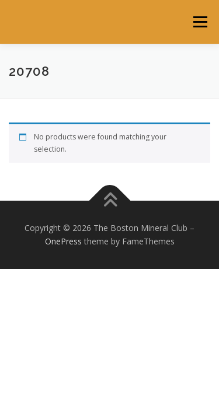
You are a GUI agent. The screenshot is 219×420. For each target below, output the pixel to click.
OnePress (63, 241)
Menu (199, 22)
